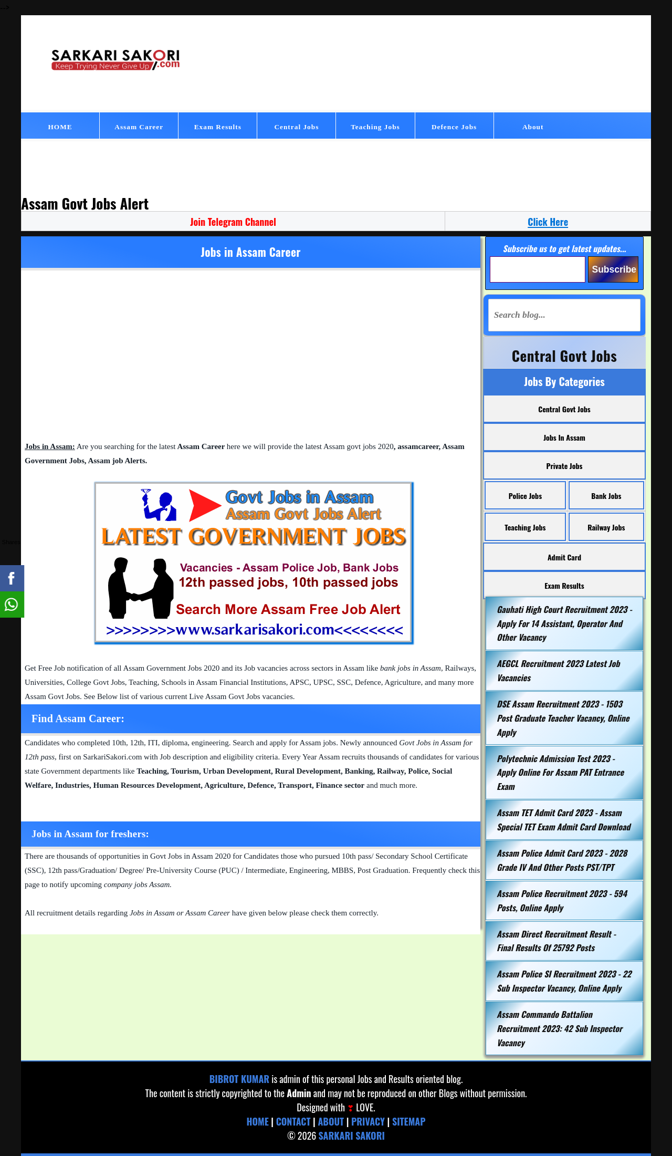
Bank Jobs (606, 495)
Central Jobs (296, 127)
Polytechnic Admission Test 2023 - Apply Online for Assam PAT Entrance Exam (560, 772)
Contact (293, 1121)
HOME (60, 127)
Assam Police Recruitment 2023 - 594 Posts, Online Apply (562, 900)
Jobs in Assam (564, 437)
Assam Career (138, 127)
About (533, 127)
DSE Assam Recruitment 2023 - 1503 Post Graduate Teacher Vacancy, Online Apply (563, 717)
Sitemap (409, 1121)
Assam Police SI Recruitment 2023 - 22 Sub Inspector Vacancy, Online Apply (564, 980)
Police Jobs (525, 495)
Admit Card (564, 557)
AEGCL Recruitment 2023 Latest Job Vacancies (558, 670)
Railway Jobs (606, 527)
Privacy (368, 1121)
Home (257, 1121)
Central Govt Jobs (564, 408)
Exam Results (218, 127)
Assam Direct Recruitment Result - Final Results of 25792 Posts (556, 941)
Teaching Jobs (375, 127)
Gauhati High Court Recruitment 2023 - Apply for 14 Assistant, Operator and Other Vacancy (564, 623)
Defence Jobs (454, 127)
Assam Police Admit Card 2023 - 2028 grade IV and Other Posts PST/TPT (562, 860)
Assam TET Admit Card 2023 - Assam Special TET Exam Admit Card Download (563, 819)
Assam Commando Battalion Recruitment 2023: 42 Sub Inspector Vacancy (559, 1028)
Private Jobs (565, 465)
